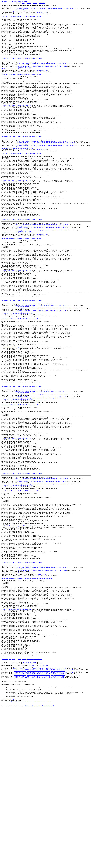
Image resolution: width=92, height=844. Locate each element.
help (26, 3)
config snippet (11, 834)
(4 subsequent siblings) (23, 175)
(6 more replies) (21, 11)
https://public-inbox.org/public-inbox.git (39, 842)
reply (13, 69)
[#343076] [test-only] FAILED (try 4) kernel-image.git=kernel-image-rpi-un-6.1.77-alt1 (45, 173)
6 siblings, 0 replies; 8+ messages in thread (17, 82)
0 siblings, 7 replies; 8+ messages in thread (17, 13)
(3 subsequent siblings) (23, 276)
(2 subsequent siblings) (23, 372)
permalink (39, 14)
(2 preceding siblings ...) (24, 365)
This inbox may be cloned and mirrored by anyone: (17, 816)
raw (46, 14)
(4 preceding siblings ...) (24, 572)
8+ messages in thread (34, 69)
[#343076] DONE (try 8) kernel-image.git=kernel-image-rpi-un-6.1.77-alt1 (40, 475)
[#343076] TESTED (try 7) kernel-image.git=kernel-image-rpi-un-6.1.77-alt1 (41, 473)
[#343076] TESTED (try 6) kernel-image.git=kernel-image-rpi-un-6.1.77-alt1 (41, 370)
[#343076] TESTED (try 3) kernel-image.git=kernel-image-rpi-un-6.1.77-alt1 (41, 78)
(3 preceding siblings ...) (24, 468)
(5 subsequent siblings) (23, 80)
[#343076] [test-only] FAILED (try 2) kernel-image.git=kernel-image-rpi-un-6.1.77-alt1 (45, 10)
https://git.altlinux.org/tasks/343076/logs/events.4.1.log (21, 284)
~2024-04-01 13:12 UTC (29, 791)
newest (41, 791)
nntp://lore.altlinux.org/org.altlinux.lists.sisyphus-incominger (28, 837)
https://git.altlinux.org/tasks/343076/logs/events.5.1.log (21, 380)
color (31, 3)
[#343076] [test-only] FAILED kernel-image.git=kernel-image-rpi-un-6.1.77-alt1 (41, 75)
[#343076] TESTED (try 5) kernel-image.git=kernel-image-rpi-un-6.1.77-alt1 (41, 274)
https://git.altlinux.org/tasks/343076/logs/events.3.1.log (21, 183)
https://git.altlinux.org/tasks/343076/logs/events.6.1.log (21, 483)
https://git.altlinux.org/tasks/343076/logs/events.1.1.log (21, 19)
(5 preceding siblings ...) (24, 678)
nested (24, 69)
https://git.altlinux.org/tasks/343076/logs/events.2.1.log (21, 88)
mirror (37, 3)
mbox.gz (31, 794)
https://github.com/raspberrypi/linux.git (17, 125)
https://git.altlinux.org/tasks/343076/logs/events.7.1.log (21, 585)
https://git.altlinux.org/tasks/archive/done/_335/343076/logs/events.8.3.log (27, 690)
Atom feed (45, 3)
